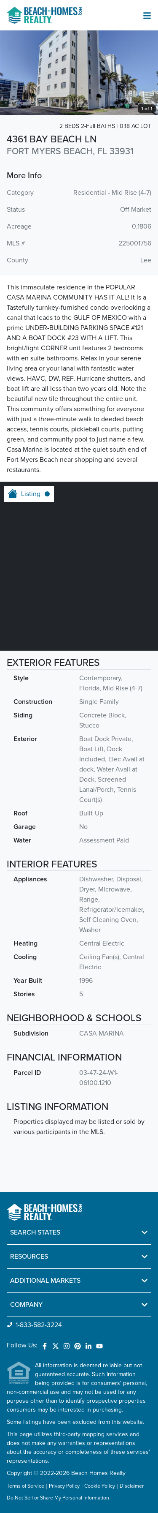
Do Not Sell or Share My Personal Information (58, 1498)
